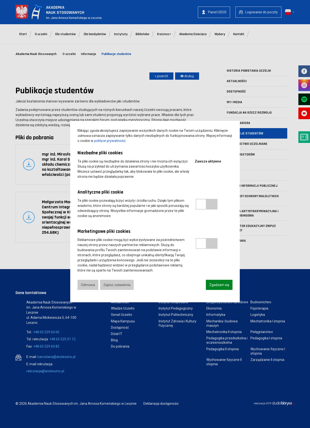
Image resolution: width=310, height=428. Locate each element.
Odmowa (88, 285)
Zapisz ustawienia (116, 285)
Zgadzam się (219, 285)
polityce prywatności (109, 141)
